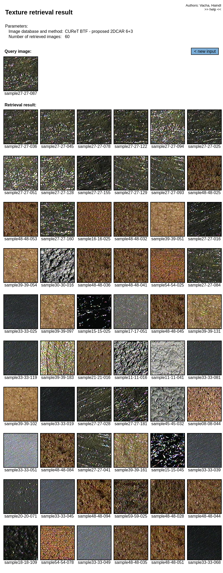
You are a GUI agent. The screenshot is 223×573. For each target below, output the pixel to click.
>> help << (212, 9)
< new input (205, 51)
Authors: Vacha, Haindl (203, 5)
